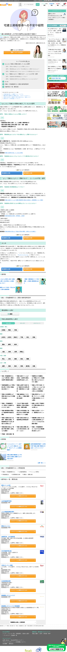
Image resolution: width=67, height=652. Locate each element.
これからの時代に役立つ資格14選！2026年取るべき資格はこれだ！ (7, 281)
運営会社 (11, 643)
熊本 (15, 366)
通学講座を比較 (28, 173)
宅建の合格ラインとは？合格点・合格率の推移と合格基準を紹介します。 (23, 378)
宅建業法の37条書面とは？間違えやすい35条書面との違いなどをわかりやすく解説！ (38, 378)
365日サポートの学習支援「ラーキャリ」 (12, 98)
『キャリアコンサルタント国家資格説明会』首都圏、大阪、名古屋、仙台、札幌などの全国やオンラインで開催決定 (57, 43)
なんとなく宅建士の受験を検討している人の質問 (17, 64)
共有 (20, 4)
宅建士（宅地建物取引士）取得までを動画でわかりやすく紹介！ (8, 405)
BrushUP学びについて (16, 640)
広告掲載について (20, 642)
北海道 (3, 330)
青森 (9, 330)
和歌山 (21, 351)
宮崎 (21, 366)
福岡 (3, 366)
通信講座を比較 (6, 173)
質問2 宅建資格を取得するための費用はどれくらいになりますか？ (22, 79)
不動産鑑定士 (5, 474)
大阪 (3, 351)
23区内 (3, 337)
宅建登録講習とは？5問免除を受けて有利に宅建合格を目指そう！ (8, 387)
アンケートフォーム (23, 254)
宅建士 (1, 37)
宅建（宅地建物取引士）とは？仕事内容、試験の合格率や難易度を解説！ (8, 378)
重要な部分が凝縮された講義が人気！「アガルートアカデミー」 (17, 95)
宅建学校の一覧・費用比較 (11, 86)
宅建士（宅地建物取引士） (9, 471)
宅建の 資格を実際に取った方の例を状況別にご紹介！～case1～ (23, 428)
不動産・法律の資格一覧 (8, 434)
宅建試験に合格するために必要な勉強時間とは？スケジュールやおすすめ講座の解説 (38, 420)
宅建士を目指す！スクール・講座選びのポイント (38, 411)
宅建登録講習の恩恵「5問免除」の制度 (14, 215)
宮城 (15, 330)
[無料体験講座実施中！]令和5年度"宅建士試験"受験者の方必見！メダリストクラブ (38, 446)
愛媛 (27, 359)
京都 (9, 351)
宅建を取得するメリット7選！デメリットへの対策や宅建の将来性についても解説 (38, 397)
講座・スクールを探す (17, 52)
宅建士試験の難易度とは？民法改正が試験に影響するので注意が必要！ (14, 456)
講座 (10, 314)
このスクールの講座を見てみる (18, 496)
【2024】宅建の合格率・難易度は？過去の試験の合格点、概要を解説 (23, 405)
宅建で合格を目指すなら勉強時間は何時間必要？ (23, 418)
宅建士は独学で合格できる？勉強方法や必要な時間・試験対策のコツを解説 (23, 388)
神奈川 (15, 337)
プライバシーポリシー (8, 642)
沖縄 (34, 366)
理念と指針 (35, 633)
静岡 (9, 344)
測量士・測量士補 (27, 474)
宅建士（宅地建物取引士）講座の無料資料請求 (17, 84)
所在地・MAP (47, 633)
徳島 (15, 359)
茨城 (34, 337)
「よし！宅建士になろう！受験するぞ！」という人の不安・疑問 (21, 74)
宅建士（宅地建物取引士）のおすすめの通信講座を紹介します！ (38, 428)
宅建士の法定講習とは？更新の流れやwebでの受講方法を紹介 (8, 396)
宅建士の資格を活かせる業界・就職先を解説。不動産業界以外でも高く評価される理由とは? (8, 420)
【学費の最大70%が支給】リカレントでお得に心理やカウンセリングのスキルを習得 (57, 53)
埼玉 (27, 337)
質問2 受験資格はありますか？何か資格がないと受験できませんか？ (22, 69)
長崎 (9, 366)
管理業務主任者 (16, 474)
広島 (9, 359)
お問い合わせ (6, 640)
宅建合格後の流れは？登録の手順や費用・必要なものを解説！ (20, 231)
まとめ (6, 81)
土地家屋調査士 (23, 471)
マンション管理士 (34, 471)
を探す (51, 4)
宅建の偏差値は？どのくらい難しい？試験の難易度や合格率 (23, 396)
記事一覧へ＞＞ (42, 462)
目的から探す (25, 633)
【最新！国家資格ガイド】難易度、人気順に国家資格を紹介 (31, 281)
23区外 (9, 337)
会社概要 (5, 643)
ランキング (7, 635)
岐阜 (15, 344)
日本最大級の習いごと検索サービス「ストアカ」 (14, 94)
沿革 (41, 633)
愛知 (3, 344)
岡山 (3, 359)
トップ (4, 633)
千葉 (21, 337)
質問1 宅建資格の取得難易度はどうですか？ (17, 76)
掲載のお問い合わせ (63, 0)
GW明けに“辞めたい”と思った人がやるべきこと (57, 61)
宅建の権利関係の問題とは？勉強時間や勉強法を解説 (8, 412)
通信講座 (18, 633)
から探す (45, 4)
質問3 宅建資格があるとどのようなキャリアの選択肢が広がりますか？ (23, 71)
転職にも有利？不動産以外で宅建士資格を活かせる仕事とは (38, 405)
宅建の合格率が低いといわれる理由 (14, 152)
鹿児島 (27, 366)
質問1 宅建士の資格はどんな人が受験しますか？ (18, 66)
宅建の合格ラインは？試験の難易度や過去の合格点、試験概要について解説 (24, 200)
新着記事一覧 (63, 25)
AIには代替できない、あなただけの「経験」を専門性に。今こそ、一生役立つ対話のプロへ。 (57, 32)
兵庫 (15, 351)
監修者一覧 (14, 635)
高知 (21, 359)
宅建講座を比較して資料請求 (17, 622)
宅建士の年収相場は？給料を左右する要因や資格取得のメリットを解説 (23, 412)
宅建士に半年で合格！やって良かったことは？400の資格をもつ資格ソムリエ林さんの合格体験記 (38, 388)
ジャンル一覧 (11, 633)
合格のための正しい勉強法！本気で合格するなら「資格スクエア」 (17, 97)
